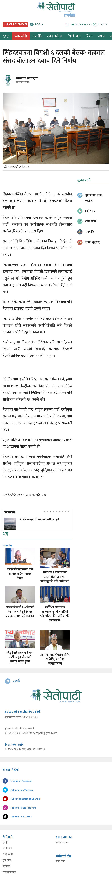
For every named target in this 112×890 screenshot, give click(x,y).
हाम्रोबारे (6, 866)
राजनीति (37, 36)
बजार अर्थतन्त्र (54, 36)
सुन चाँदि (7, 860)
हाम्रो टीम (60, 861)
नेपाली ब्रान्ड (74, 36)
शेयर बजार (8, 854)
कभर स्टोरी (21, 36)
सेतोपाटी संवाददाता (27, 78)
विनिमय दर (8, 848)
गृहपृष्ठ (5, 842)
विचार (89, 36)
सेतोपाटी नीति (9, 872)
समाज (101, 36)
